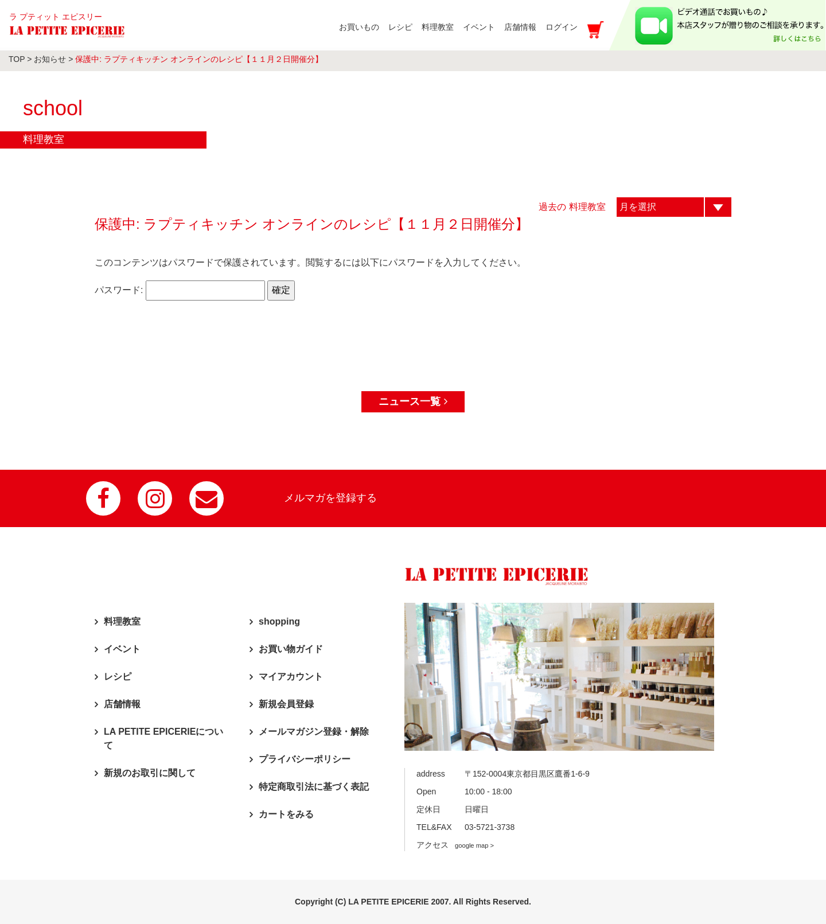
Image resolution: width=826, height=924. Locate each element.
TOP (17, 59)
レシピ (117, 676)
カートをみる (286, 814)
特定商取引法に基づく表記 (314, 787)
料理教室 (122, 621)
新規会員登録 (286, 704)
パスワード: (180, 290)
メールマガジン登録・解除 (314, 731)
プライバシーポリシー (304, 759)
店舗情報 (122, 704)
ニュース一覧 (413, 401)
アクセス (455, 844)
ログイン (562, 27)
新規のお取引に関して (150, 773)
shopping (279, 621)
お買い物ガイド (291, 649)
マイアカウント (291, 676)
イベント (122, 649)
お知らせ (50, 59)
